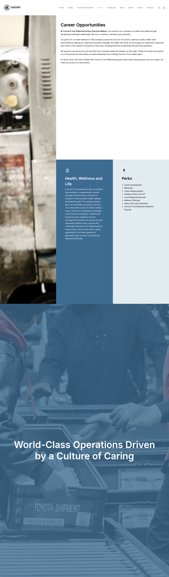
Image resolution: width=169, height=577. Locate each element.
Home (61, 8)
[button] (160, 7)
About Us (150, 8)
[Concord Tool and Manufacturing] (12, 8)
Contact (140, 8)
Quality (70, 8)
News (122, 8)
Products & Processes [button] (85, 8)
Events (130, 8)
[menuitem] (62, 7)
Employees (111, 8)
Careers (100, 8)
